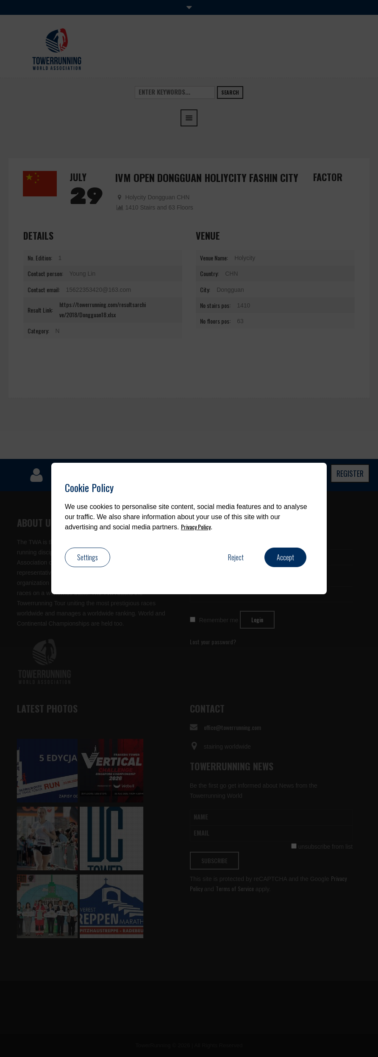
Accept (285, 557)
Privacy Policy (196, 526)
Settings (87, 557)
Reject (236, 557)
